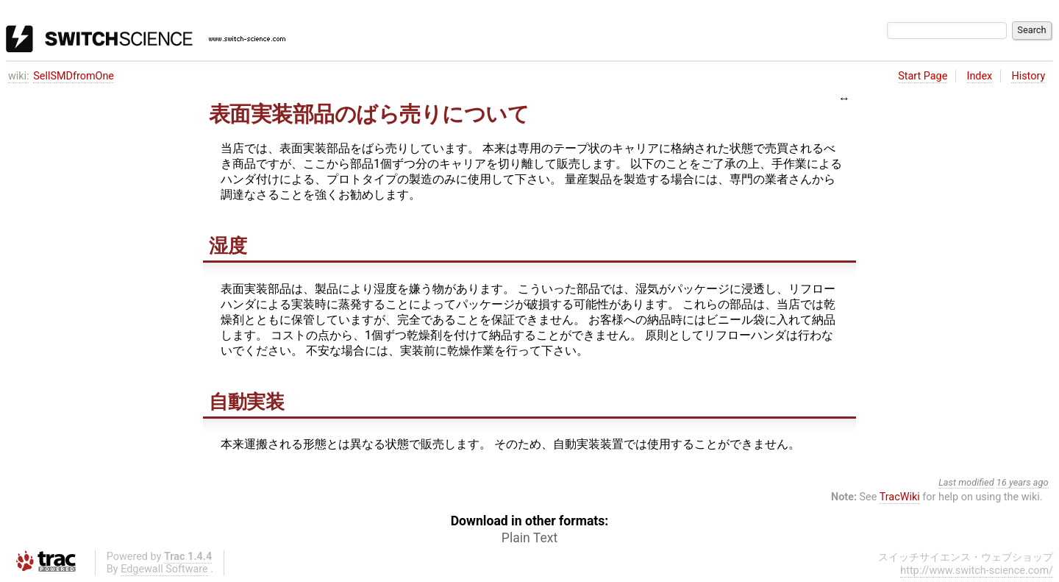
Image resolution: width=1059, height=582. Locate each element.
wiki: (18, 76)
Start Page (922, 76)
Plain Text (529, 537)
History (1028, 76)
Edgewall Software (164, 569)
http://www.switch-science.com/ (976, 570)
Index (980, 76)
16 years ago (1022, 482)
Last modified (966, 482)
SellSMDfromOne (73, 76)
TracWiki (900, 497)
